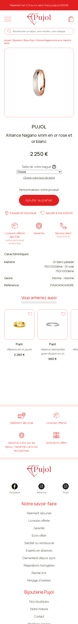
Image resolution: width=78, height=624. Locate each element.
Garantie (39, 528)
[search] (9, 31)
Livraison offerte (39, 520)
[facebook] (14, 491)
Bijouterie (17, 40)
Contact (39, 616)
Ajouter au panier (39, 200)
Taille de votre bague (39, 167)
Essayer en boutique (20, 213)
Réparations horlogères (39, 565)
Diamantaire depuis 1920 (39, 558)
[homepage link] (39, 19)
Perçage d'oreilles (39, 580)
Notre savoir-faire (39, 504)
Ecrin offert (39, 535)
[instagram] (41, 491)
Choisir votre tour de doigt (39, 177)
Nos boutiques (39, 601)
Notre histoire (39, 609)
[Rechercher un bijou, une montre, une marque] (41, 31)
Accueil (7, 40)
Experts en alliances (39, 550)
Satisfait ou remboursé (39, 543)
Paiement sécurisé (39, 513)
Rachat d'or (39, 573)
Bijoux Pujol (29, 40)
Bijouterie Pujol (39, 592)
